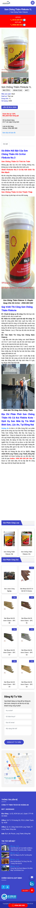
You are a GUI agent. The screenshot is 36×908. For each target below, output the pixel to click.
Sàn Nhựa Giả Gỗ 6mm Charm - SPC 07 (9, 652)
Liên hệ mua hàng (10, 107)
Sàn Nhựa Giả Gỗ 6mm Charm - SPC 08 (9, 620)
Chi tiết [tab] (5, 144)
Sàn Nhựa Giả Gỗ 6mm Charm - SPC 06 (27, 620)
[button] (26, 30)
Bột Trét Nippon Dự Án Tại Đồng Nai (21, 855)
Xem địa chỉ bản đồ (8, 133)
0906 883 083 (17, 25)
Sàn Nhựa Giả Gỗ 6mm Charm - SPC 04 (9, 684)
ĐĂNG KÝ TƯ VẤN (14, 742)
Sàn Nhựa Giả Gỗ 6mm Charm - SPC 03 (27, 684)
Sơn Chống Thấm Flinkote (19, 12)
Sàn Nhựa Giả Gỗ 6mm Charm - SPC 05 (27, 652)
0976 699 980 (17, 20)
